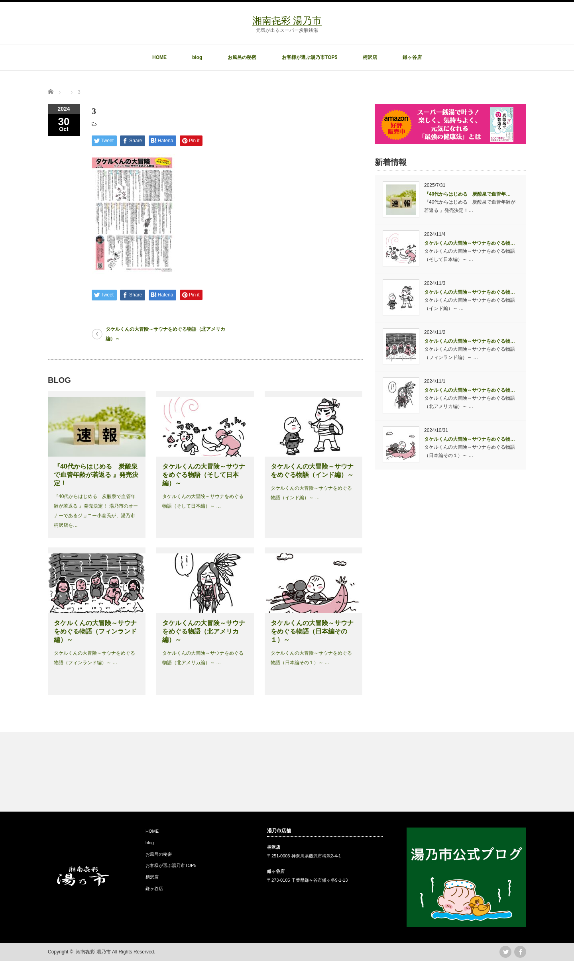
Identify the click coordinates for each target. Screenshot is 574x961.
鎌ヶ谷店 (412, 57)
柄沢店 (370, 57)
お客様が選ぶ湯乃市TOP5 (309, 57)
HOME (159, 57)
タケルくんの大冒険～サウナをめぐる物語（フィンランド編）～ (95, 631)
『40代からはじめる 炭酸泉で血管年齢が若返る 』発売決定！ (96, 474)
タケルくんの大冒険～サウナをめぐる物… (469, 243)
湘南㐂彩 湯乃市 (287, 20)
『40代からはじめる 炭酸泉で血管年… (467, 194)
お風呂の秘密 (242, 57)
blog (197, 57)
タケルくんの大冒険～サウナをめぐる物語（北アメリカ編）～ (165, 333)
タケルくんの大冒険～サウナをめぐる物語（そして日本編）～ (203, 474)
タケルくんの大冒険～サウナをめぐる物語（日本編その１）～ (312, 631)
